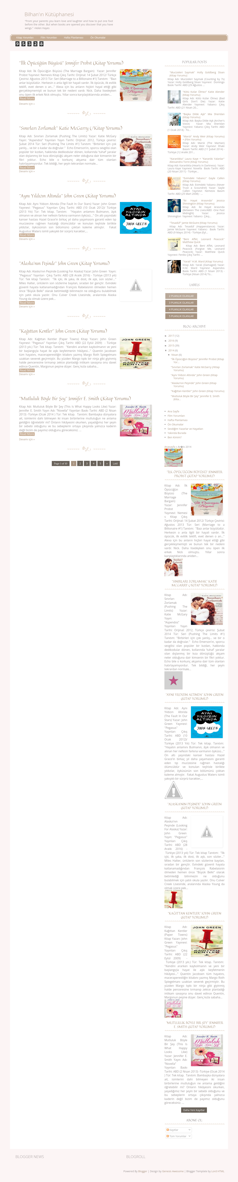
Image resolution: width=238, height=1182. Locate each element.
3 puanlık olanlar (181, 302)
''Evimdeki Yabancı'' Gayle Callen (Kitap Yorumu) (204, 179)
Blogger (142, 1171)
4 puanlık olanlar (181, 309)
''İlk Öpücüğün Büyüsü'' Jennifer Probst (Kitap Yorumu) (71, 62)
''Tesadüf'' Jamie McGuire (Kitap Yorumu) (193, 222)
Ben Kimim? (175, 437)
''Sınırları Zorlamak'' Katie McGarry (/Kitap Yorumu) (70, 128)
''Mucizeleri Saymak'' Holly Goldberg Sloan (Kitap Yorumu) (197, 74)
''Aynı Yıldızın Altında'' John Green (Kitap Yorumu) (67, 195)
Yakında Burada (177, 433)
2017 (171, 335)
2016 (171, 340)
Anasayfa (169, 446)
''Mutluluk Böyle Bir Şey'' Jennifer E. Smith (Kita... (195, 397)
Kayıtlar (172, 1130)
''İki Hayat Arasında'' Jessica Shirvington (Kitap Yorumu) (204, 202)
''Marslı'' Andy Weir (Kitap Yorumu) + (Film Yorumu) (204, 138)
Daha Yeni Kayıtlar (194, 1110)
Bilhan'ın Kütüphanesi (49, 14)
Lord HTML (217, 1171)
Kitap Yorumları (25, 37)
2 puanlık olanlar (181, 296)
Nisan (174, 354)
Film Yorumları (49, 37)
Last (115, 463)
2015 (171, 345)
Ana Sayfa (173, 411)
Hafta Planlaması (73, 37)
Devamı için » (27, 103)
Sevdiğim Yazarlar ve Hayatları (185, 428)
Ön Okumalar (98, 37)
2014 (171, 350)
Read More (27, 98)
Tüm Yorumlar (176, 1136)
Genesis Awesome (172, 1171)
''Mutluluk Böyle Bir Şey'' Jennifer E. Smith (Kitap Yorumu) (75, 398)
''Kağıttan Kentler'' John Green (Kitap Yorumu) (63, 330)
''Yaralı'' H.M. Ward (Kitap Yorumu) (203, 261)
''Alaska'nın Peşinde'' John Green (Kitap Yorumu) (64, 263)
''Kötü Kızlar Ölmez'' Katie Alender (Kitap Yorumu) (204, 93)
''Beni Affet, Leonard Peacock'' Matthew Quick (204, 240)
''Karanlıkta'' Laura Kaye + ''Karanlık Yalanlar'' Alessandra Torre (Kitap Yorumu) (197, 160)
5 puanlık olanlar (181, 316)
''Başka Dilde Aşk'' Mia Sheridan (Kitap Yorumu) (204, 115)
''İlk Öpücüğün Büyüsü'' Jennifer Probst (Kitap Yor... (197, 360)
